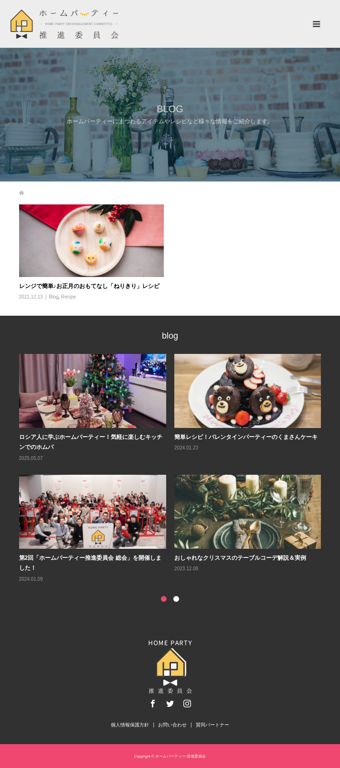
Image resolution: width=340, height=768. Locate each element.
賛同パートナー (212, 724)
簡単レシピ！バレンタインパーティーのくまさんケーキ (246, 437)
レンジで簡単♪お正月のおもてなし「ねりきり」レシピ (89, 286)
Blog (53, 296)
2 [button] (176, 599)
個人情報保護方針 (130, 724)
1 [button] (164, 599)
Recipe (68, 296)
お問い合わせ (172, 724)
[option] (174, 469)
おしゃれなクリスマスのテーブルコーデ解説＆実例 (240, 558)
